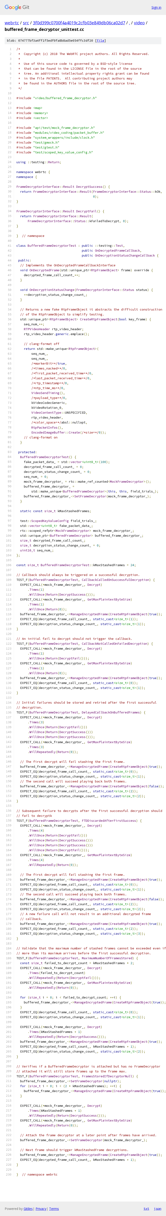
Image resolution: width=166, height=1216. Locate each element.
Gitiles (28, 1208)
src (26, 22)
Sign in (156, 7)
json (157, 1208)
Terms (54, 1208)
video (139, 22)
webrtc (12, 22)
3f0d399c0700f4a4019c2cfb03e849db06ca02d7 (79, 22)
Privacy (41, 1208)
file (100, 41)
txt (146, 1208)
